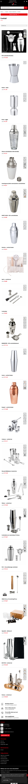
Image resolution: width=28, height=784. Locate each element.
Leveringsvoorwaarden (5, 760)
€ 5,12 (4, 153)
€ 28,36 (5, 697)
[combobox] (12, 8)
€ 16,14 (5, 569)
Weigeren (11, 779)
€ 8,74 (4, 249)
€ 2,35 (4, 121)
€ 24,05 (5, 665)
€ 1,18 (4, 89)
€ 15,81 (5, 537)
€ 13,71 (5, 441)
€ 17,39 (5, 473)
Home (2, 11)
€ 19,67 (5, 601)
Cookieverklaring (3, 757)
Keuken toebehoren (12, 11)
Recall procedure (3, 763)
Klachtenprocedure (4, 758)
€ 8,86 (4, 281)
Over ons (2, 741)
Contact (2, 749)
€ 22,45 (5, 633)
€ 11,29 (5, 377)
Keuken (6, 11)
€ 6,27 (4, 185)
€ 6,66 (4, 217)
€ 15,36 (5, 505)
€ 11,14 (5, 345)
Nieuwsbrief (3, 742)
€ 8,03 (4, 313)
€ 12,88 (5, 409)
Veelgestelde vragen (4, 744)
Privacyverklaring (4, 762)
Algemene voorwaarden (5, 755)
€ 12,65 (5, 57)
